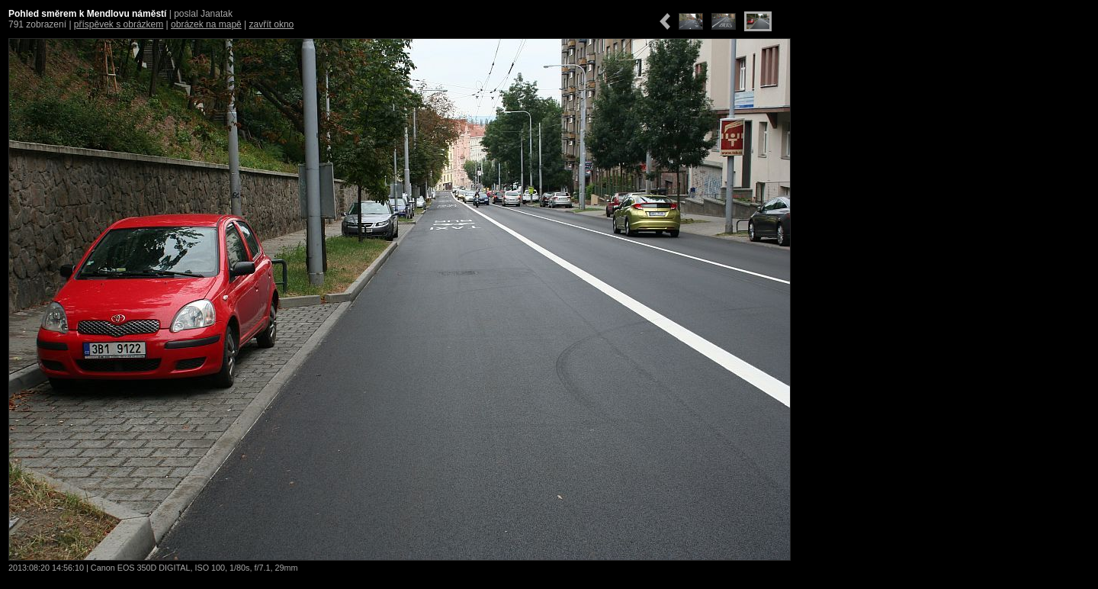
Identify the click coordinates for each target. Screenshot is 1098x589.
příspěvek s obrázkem (118, 24)
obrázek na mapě (206, 24)
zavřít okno (271, 24)
